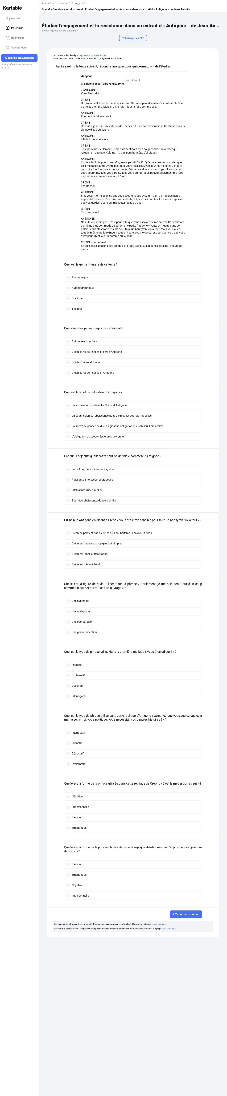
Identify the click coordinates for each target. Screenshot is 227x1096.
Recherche (15, 38)
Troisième (61, 3)
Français (77, 3)
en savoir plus (159, 924)
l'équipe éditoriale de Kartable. (93, 55)
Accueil (13, 18)
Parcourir (14, 28)
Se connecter (17, 48)
